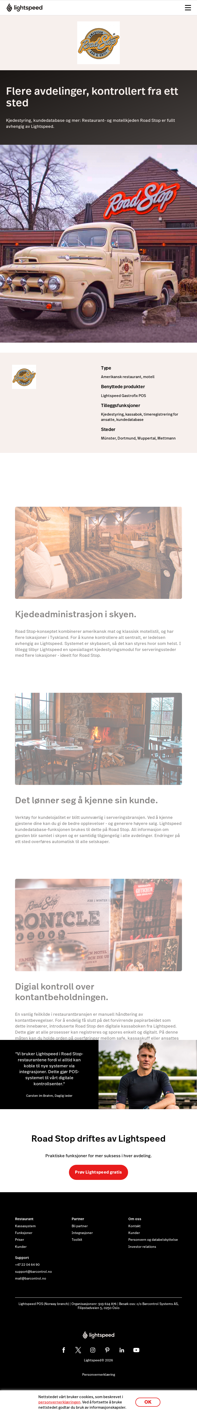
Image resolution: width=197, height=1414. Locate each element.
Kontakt (134, 1226)
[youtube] (136, 1350)
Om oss (134, 1218)
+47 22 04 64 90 (27, 1264)
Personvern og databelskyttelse (153, 1240)
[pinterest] (107, 1350)
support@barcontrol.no (33, 1272)
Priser (19, 1240)
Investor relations (142, 1247)
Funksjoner (23, 1233)
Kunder (21, 1247)
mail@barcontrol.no (30, 1278)
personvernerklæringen (59, 1402)
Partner (78, 1218)
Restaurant (24, 1218)
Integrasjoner (82, 1233)
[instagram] (92, 1350)
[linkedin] (122, 1350)
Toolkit (77, 1240)
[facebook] (63, 1350)
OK (147, 1402)
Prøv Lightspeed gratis (98, 1172)
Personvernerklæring (98, 1374)
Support (22, 1257)
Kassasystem (25, 1226)
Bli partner (80, 1226)
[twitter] (78, 1350)
